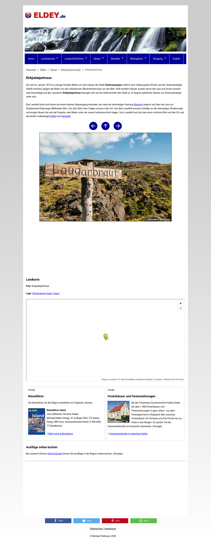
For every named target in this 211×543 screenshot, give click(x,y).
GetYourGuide (54, 453)
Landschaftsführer (74, 58)
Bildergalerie (136, 58)
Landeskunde (48, 58)
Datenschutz (96, 528)
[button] (58, 520)
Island (56, 293)
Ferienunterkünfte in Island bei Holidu (128, 433)
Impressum (110, 528)
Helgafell (66, 116)
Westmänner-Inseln (42, 293)
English (176, 58)
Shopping (158, 58)
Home (31, 58)
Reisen (97, 58)
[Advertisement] (126, 15)
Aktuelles (115, 58)
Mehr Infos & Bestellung (60, 433)
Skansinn (138, 104)
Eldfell (53, 116)
